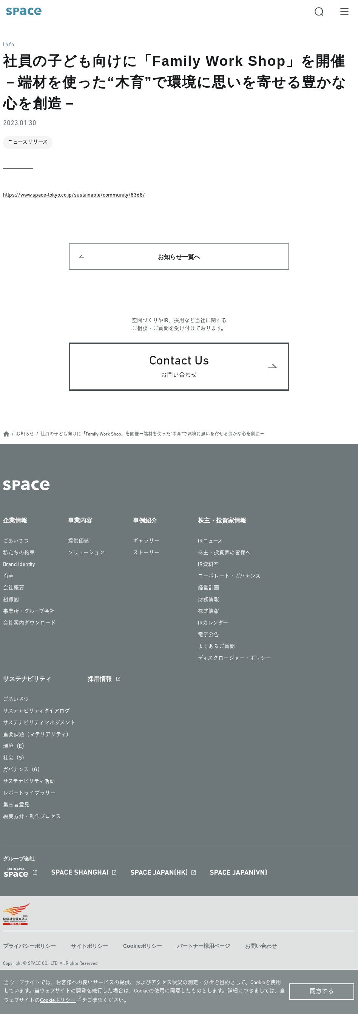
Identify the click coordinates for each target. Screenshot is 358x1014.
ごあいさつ (16, 542)
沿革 (8, 577)
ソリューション (86, 554)
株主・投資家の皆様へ (224, 554)
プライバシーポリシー (29, 947)
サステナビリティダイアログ (36, 712)
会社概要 (13, 589)
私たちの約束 (19, 554)
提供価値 (78, 542)
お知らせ (25, 435)
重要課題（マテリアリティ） (37, 735)
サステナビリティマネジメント (39, 724)
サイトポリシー (89, 947)
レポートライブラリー (29, 794)
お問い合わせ (261, 947)
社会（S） (15, 759)
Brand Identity (19, 565)
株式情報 (208, 612)
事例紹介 (145, 521)
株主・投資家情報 (222, 521)
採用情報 (100, 679)
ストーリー (146, 554)
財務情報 (208, 600)
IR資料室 (208, 565)
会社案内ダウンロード (29, 624)
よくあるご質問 (216, 647)
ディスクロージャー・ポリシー (234, 659)
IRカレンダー (213, 624)
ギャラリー (146, 542)
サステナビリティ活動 (29, 782)
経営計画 (208, 589)
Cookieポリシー (142, 947)
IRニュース (210, 542)
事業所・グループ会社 (29, 612)
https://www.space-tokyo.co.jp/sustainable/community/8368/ (74, 195)
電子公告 (208, 636)
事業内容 (80, 521)
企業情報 (15, 521)
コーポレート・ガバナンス (229, 577)
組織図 (11, 600)
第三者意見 (16, 806)
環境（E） (15, 747)
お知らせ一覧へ (179, 257)
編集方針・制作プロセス (32, 817)
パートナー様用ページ (203, 947)
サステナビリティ (27, 679)
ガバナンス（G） (23, 771)
